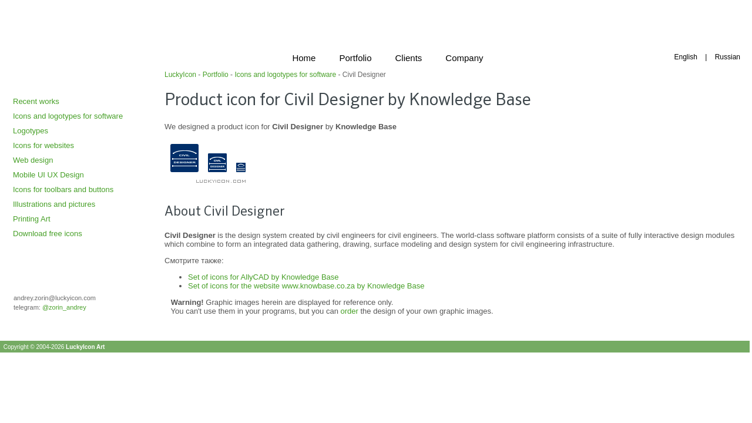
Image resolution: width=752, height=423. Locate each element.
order (349, 311)
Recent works (36, 101)
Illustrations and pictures (54, 204)
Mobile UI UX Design (48, 174)
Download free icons (47, 233)
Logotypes (30, 130)
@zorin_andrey (64, 307)
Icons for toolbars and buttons (63, 189)
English (685, 57)
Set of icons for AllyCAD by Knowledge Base (263, 277)
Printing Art (32, 218)
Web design (33, 160)
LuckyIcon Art (85, 347)
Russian (727, 57)
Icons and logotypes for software (68, 116)
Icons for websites (43, 145)
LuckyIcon (180, 74)
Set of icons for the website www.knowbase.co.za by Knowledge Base (306, 285)
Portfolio (216, 74)
